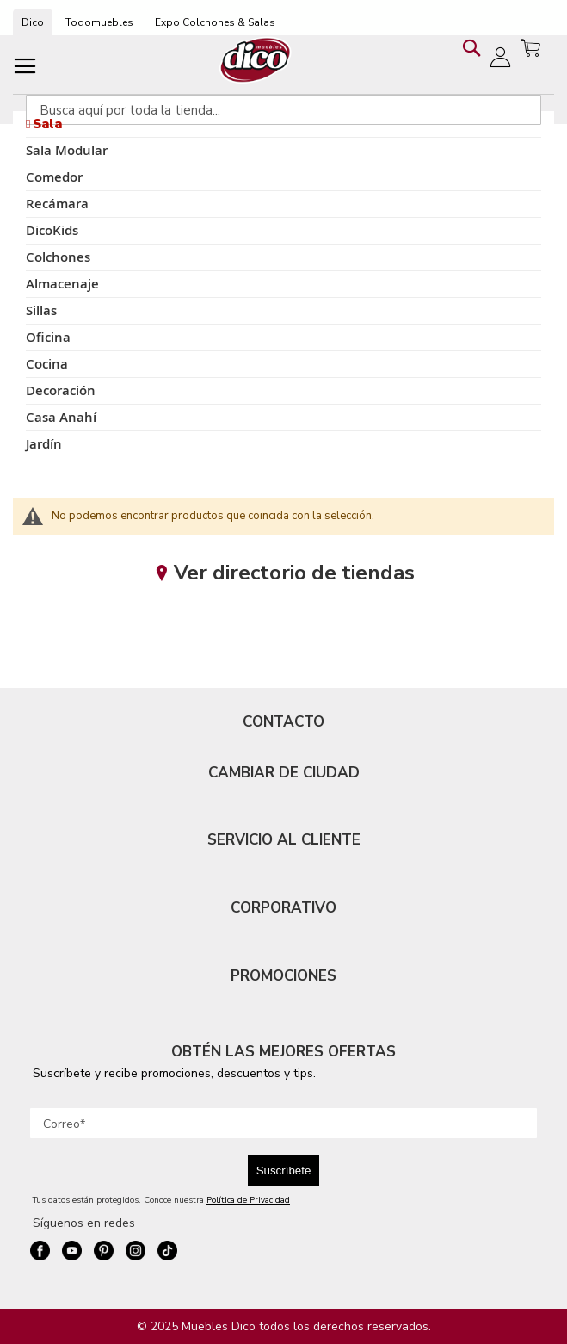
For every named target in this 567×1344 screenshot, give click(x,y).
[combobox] (283, 110)
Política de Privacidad (248, 1200)
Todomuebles (99, 22)
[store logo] (256, 59)
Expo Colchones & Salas (215, 22)
